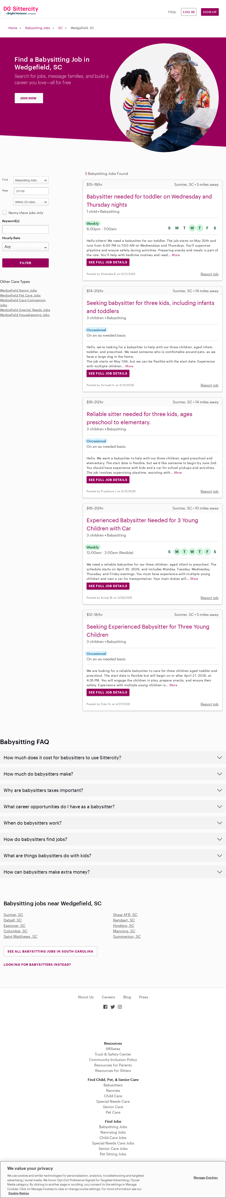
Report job (210, 274)
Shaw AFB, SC (125, 914)
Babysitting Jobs (37, 28)
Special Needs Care (113, 1101)
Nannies (113, 1090)
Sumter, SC (13, 914)
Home (12, 28)
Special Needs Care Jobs (113, 1143)
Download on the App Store (113, 1025)
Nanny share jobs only (26, 213)
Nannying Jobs (113, 1132)
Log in (189, 12)
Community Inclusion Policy (113, 1059)
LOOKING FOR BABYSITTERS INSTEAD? (37, 964)
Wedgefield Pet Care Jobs (20, 295)
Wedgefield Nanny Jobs (18, 290)
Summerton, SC (127, 936)
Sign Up (210, 12)
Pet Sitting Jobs (113, 1154)
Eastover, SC (14, 925)
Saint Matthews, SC (20, 936)
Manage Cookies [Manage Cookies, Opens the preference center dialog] (206, 1177)
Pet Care (113, 1112)
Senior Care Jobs (113, 1148)
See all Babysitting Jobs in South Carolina (50, 951)
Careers (108, 997)
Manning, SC (124, 931)
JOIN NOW (28, 98)
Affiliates (113, 1048)
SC (60, 28)
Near (5, 190)
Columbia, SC (15, 931)
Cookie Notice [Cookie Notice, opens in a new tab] (18, 1193)
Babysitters (113, 1085)
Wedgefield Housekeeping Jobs (25, 315)
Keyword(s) (10, 221)
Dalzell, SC (13, 920)
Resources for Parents (113, 1065)
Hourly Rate (11, 238)
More (176, 255)
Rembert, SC (124, 920)
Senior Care (113, 1107)
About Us (86, 997)
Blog (127, 997)
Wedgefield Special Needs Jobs (25, 310)
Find (5, 179)
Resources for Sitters (113, 1070)
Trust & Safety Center (113, 1054)
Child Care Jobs (113, 1137)
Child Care (113, 1096)
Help (172, 12)
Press (143, 997)
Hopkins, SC (123, 925)
